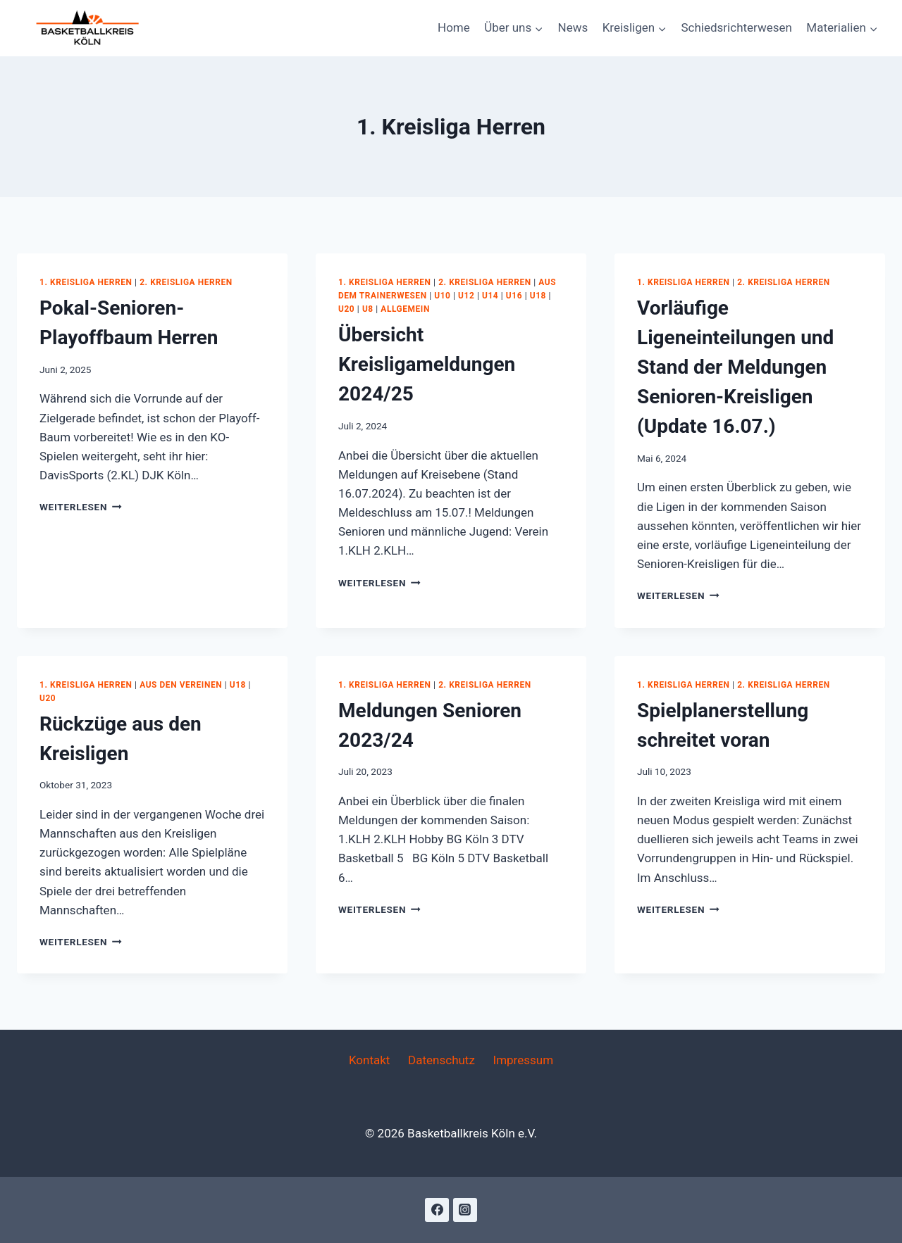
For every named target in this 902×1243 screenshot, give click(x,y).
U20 (346, 309)
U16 (514, 296)
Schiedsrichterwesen (736, 27)
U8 (367, 309)
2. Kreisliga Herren (186, 282)
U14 (490, 296)
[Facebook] (437, 1210)
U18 (538, 296)
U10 (442, 296)
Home (454, 27)
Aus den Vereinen (181, 685)
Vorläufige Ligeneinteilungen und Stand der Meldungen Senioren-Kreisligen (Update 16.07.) (735, 367)
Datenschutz (441, 1060)
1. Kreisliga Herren (85, 282)
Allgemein (405, 309)
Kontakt (369, 1060)
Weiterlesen (80, 506)
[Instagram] (465, 1210)
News (573, 27)
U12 (466, 296)
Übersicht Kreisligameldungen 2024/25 (426, 364)
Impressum (523, 1060)
